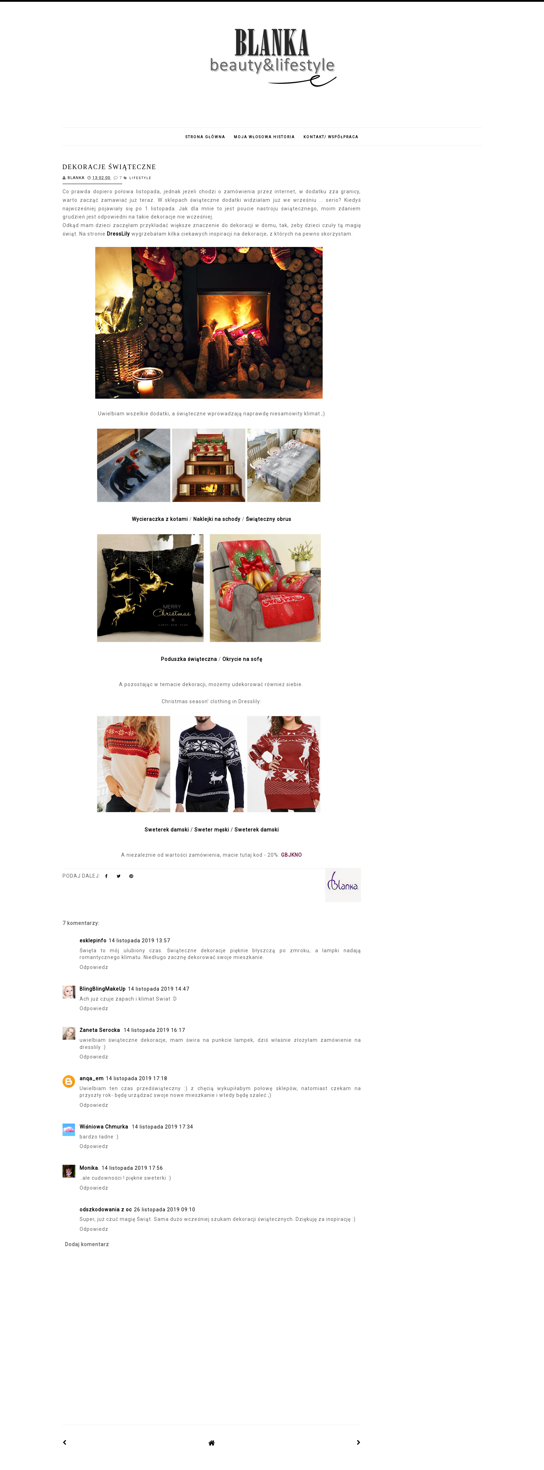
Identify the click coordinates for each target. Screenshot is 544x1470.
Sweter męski (211, 830)
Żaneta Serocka (101, 1030)
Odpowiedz (94, 967)
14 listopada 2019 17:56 (132, 1168)
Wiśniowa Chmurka (105, 1127)
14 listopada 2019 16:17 (154, 1030)
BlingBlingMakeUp (103, 989)
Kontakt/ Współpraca (331, 137)
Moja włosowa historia (264, 137)
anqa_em (92, 1078)
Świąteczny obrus (268, 519)
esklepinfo (93, 940)
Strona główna (205, 137)
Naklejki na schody (217, 519)
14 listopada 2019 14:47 (158, 989)
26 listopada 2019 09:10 (164, 1209)
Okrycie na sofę (242, 659)
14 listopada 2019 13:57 (139, 940)
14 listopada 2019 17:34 (162, 1127)
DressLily (118, 234)
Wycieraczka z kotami (160, 519)
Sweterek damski (167, 830)
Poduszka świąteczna (189, 659)
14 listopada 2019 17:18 (136, 1078)
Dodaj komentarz (87, 1244)
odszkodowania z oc (106, 1209)
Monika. (89, 1168)
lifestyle (140, 178)
